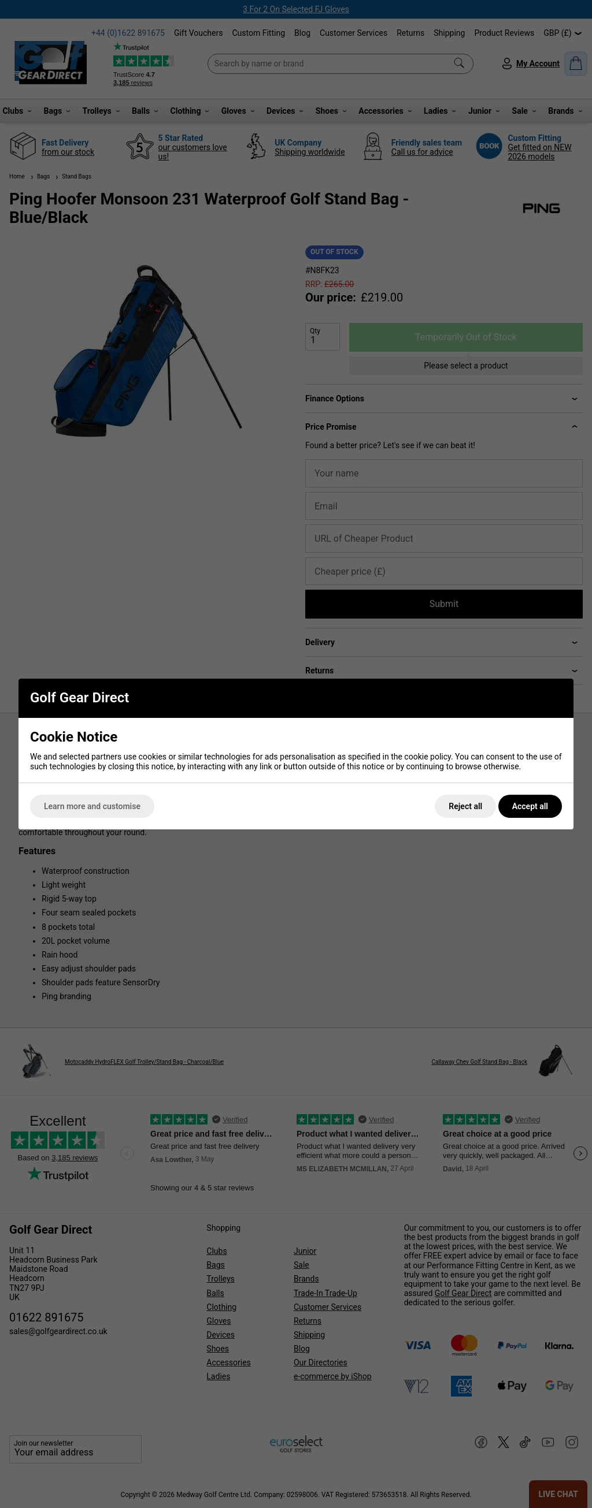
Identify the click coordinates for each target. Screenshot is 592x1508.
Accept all (530, 806)
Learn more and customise (92, 806)
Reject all (465, 806)
